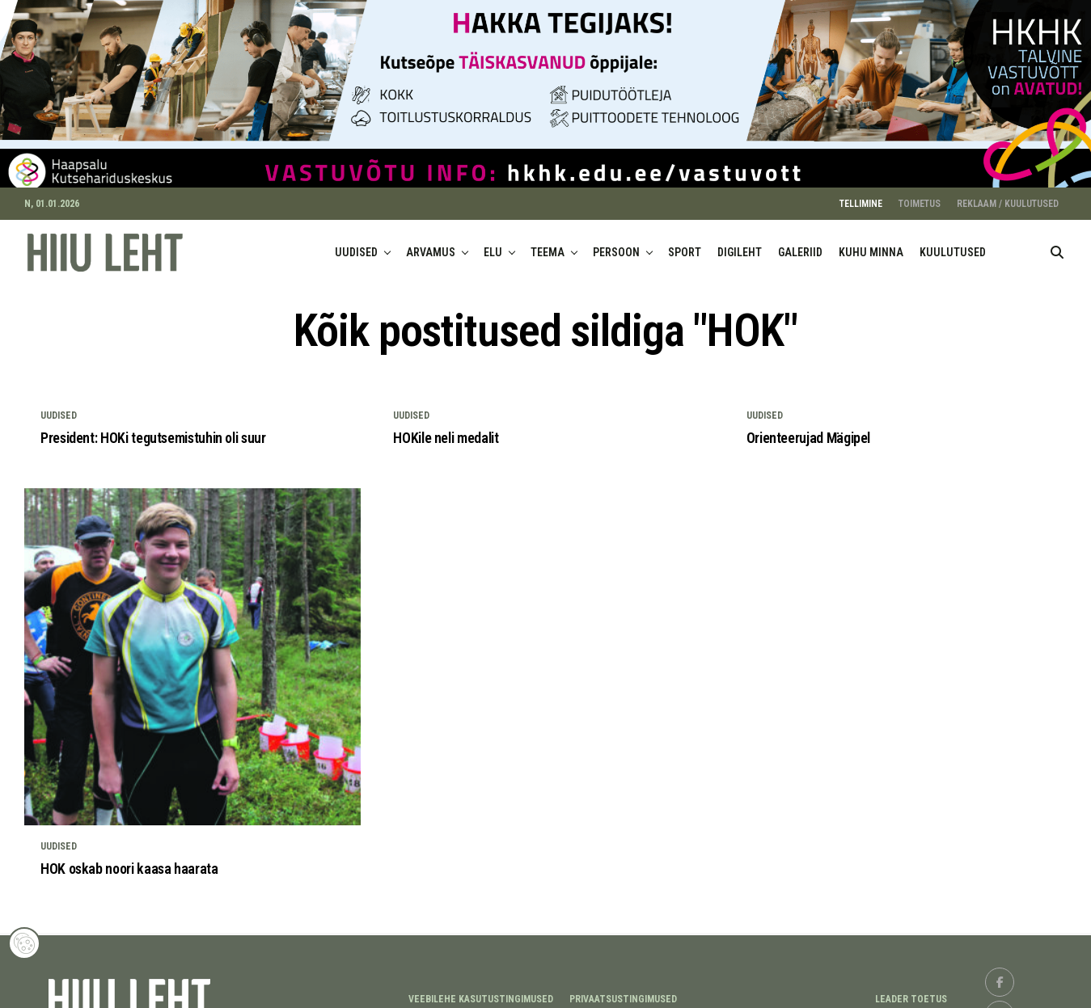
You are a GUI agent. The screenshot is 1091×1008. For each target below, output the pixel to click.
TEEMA (548, 243)
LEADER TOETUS (911, 990)
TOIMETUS (920, 194)
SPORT (684, 243)
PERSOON (616, 243)
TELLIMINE (860, 194)
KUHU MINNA (871, 243)
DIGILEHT (739, 243)
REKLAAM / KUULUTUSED (1008, 194)
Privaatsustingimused (623, 990)
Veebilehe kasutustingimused (480, 990)
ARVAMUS (430, 243)
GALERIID (800, 243)
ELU (493, 243)
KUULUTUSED (953, 243)
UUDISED (356, 243)
